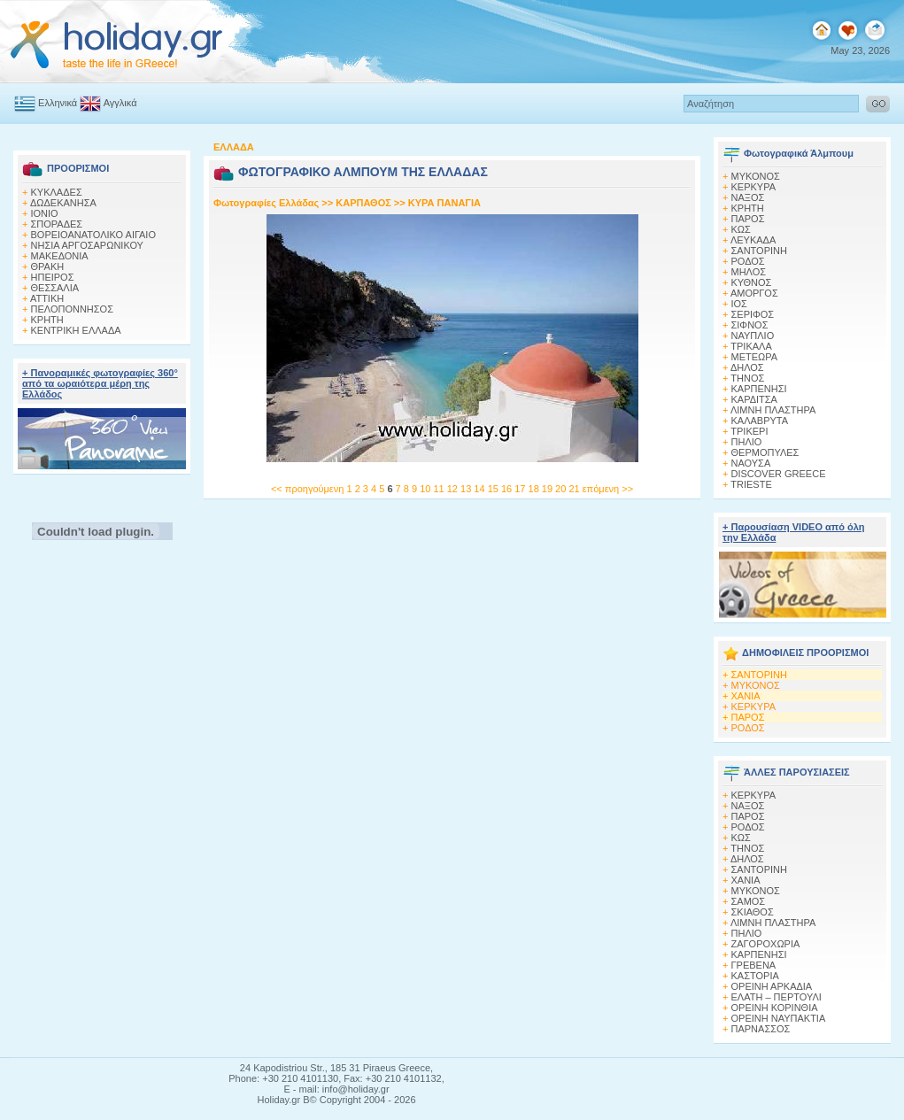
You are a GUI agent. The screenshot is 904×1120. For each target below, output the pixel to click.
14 (480, 488)
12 (453, 488)
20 (561, 488)
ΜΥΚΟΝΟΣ (755, 685)
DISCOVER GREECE (778, 473)
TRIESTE (750, 484)
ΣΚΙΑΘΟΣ (752, 912)
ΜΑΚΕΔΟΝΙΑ (60, 256)
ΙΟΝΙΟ (44, 213)
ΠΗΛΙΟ (746, 441)
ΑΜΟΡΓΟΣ (754, 293)
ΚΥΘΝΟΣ (751, 282)
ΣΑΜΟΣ (748, 901)
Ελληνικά (45, 102)
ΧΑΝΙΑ (746, 696)
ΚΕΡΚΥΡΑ (754, 187)
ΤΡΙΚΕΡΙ (749, 431)
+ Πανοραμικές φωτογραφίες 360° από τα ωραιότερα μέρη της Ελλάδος (100, 383)
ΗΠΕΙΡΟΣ (52, 277)
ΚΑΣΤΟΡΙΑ (755, 975)
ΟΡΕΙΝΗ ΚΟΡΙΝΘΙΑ (774, 1007)
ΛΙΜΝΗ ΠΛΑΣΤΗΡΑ (772, 410)
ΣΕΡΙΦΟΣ (753, 314)
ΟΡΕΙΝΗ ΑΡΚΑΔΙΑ (772, 986)
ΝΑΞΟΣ (748, 197)
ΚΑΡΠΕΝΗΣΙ (759, 388)
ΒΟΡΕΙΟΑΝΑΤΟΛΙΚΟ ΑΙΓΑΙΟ (93, 234)
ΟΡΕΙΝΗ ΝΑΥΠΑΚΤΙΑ (778, 1018)
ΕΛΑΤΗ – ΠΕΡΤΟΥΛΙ (776, 997)
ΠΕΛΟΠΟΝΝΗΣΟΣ (72, 309)
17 (521, 488)
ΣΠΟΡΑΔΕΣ (57, 224)
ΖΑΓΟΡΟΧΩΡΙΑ (765, 943)
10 (426, 488)
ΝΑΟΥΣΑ (751, 463)
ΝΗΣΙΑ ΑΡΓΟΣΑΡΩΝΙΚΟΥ (87, 245)
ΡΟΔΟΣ (748, 261)
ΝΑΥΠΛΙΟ (753, 335)
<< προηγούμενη (307, 488)
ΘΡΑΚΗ (48, 266)
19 (548, 488)
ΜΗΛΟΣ (749, 271)
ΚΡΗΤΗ (47, 319)
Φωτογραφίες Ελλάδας (267, 202)
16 (507, 488)
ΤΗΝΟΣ (747, 378)
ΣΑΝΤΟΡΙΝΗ (759, 250)
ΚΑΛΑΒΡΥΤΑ (760, 420)
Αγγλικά (108, 102)
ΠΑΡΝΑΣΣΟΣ (761, 1028)
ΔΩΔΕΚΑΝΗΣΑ (63, 202)
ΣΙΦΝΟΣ (750, 325)
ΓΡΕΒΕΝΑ (754, 965)
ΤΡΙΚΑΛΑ (750, 346)
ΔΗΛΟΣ (747, 367)
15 (494, 488)
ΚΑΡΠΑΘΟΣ (363, 202)
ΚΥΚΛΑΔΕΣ (56, 192)
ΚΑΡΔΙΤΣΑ (754, 399)
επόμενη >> (608, 488)
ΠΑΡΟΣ (748, 218)
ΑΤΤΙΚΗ (47, 298)
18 (535, 488)
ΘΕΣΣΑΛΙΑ (55, 287)
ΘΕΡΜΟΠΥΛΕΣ (765, 452)
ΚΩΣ (741, 229)
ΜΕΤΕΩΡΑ (754, 356)
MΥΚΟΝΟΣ (755, 176)
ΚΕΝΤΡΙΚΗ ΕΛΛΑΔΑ (76, 330)
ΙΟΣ (739, 303)
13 (467, 488)
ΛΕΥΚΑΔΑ (753, 240)
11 (439, 488)
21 (575, 488)
